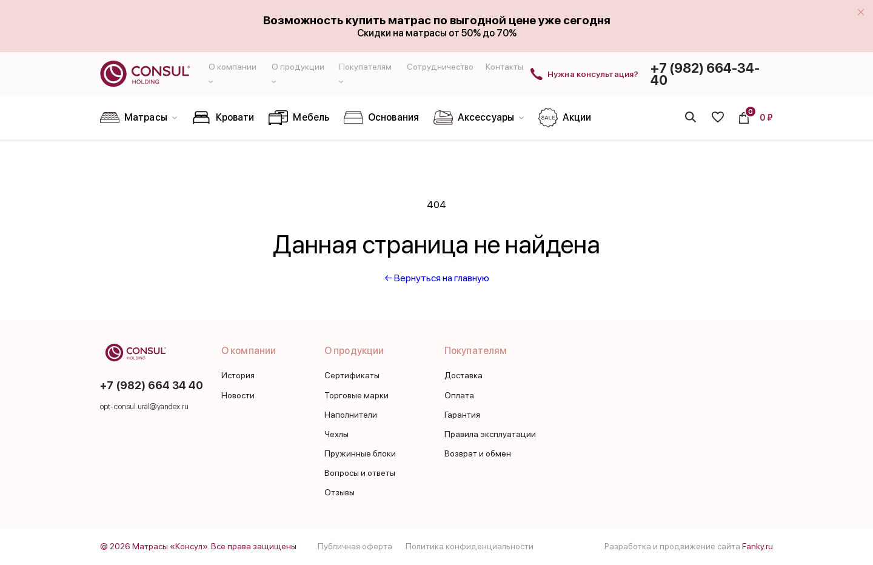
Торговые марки (356, 395)
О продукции (354, 350)
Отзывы (339, 492)
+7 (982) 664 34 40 (151, 385)
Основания (381, 117)
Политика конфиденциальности (470, 546)
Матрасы (138, 117)
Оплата (459, 395)
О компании (248, 350)
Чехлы (336, 434)
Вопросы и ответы (359, 473)
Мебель (299, 117)
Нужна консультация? (592, 74)
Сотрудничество (440, 67)
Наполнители (350, 415)
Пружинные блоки (360, 453)
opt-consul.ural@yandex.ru (144, 406)
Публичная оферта (355, 546)
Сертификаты (352, 375)
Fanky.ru (757, 546)
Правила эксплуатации (490, 434)
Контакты (504, 67)
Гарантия (462, 415)
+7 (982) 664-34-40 (705, 74)
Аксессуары (478, 117)
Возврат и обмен (477, 453)
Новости (238, 395)
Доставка (463, 375)
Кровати (223, 117)
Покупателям (475, 350)
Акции (565, 117)
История (238, 375)
